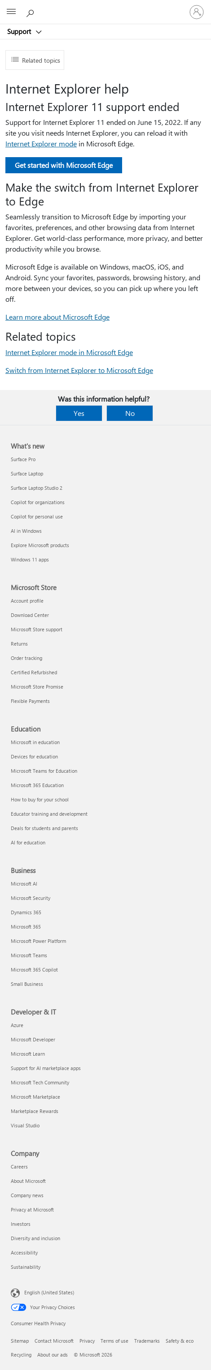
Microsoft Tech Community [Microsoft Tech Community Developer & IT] (40, 1082)
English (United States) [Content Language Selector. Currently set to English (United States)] (49, 1292)
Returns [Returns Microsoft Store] (19, 643)
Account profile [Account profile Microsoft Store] (27, 600)
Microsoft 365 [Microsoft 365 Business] (26, 926)
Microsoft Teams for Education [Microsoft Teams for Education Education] (44, 770)
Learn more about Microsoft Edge (57, 316)
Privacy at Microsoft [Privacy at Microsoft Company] (32, 1209)
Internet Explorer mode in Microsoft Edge (69, 352)
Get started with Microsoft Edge (64, 165)
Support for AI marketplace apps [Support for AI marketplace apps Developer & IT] (46, 1068)
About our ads (52, 1354)
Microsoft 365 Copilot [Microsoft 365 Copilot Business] (34, 969)
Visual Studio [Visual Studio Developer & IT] (25, 1125)
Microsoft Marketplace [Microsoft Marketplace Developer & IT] (35, 1096)
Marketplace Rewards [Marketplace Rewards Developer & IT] (34, 1111)
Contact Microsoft (54, 1340)
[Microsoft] (105, 6)
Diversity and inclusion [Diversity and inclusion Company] (35, 1238)
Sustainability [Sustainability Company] (25, 1266)
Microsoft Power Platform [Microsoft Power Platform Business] (38, 941)
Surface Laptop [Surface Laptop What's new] (27, 473)
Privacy (87, 1340)
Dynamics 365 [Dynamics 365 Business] (26, 912)
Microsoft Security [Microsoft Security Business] (30, 898)
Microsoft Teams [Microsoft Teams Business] (29, 955)
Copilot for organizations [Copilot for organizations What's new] (38, 502)
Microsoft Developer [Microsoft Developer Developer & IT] (33, 1039)
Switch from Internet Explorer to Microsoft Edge (79, 370)
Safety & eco (179, 1340)
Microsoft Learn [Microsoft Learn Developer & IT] (28, 1053)
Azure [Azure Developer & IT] (17, 1025)
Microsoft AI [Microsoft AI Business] (24, 883)
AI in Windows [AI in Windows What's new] (26, 530)
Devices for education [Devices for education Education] (34, 756)
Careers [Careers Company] (19, 1166)
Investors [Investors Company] (21, 1223)
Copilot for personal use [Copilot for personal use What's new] (37, 516)
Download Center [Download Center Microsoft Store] (30, 615)
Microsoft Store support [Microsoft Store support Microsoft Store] (36, 629)
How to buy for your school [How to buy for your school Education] (40, 799)
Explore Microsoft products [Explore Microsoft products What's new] (40, 545)
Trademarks (147, 1340)
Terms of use (114, 1340)
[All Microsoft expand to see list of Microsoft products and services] (11, 12)
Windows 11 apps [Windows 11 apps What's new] (30, 559)
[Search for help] (31, 11)
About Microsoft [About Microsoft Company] (28, 1180)
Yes (79, 413)
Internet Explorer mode (41, 143)
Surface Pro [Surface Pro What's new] (23, 459)
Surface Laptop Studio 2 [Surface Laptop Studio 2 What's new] (36, 487)
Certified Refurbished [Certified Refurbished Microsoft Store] (34, 672)
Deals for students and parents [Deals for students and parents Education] (44, 828)
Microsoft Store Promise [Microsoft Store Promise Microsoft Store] (37, 686)
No (130, 413)
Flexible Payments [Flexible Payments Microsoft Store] (30, 701)
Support (20, 31)
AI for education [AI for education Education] (28, 842)
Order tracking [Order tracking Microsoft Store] (26, 658)
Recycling (21, 1354)
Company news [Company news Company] (27, 1195)
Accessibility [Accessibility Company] (24, 1252)
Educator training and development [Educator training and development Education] (49, 813)
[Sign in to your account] (196, 12)
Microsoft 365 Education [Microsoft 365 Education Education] (37, 785)
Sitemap (20, 1340)
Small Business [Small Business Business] (27, 983)
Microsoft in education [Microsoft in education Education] (35, 742)
